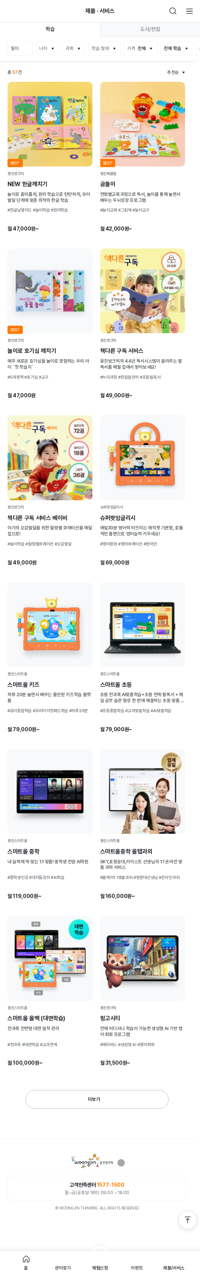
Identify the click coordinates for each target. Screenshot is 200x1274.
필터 (15, 48)
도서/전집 (150, 29)
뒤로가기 (10, 11)
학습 (50, 29)
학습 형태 (100, 48)
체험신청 (100, 1268)
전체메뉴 (189, 11)
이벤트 (137, 1268)
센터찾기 (63, 1268)
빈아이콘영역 (27, 11)
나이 (43, 48)
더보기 (94, 1099)
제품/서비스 (174, 1268)
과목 (69, 48)
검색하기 (173, 11)
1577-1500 (110, 1185)
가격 (136, 48)
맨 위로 (187, 1220)
